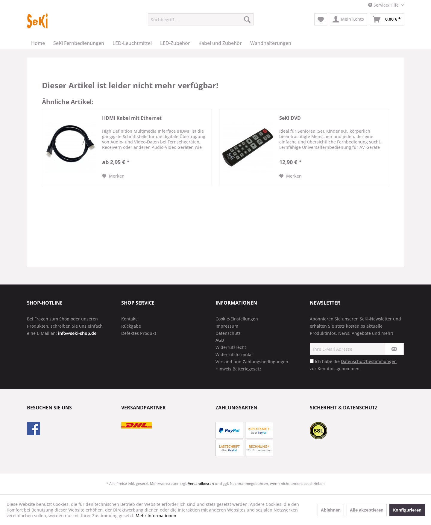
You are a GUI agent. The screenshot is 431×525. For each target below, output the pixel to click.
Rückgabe (131, 326)
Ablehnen (331, 510)
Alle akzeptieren (366, 510)
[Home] (38, 43)
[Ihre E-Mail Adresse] (347, 349)
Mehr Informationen (156, 515)
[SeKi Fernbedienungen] (78, 43)
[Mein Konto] (348, 19)
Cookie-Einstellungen (237, 319)
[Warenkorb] (387, 19)
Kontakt (129, 319)
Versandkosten (201, 483)
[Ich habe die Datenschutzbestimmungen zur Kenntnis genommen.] (312, 361)
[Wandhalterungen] (270, 43)
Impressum (227, 326)
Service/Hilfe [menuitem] (384, 5)
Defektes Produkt (138, 333)
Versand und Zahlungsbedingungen (252, 361)
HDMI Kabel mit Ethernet (132, 118)
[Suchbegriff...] (201, 19)
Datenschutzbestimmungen (369, 361)
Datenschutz (228, 333)
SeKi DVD (290, 118)
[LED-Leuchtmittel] (132, 43)
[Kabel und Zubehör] (220, 43)
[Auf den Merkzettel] (113, 176)
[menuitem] (201, 19)
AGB (220, 340)
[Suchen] (247, 19)
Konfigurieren (407, 510)
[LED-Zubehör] (175, 43)
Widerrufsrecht (231, 347)
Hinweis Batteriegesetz (238, 369)
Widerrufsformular (234, 354)
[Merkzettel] (320, 19)
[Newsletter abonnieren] (394, 349)
